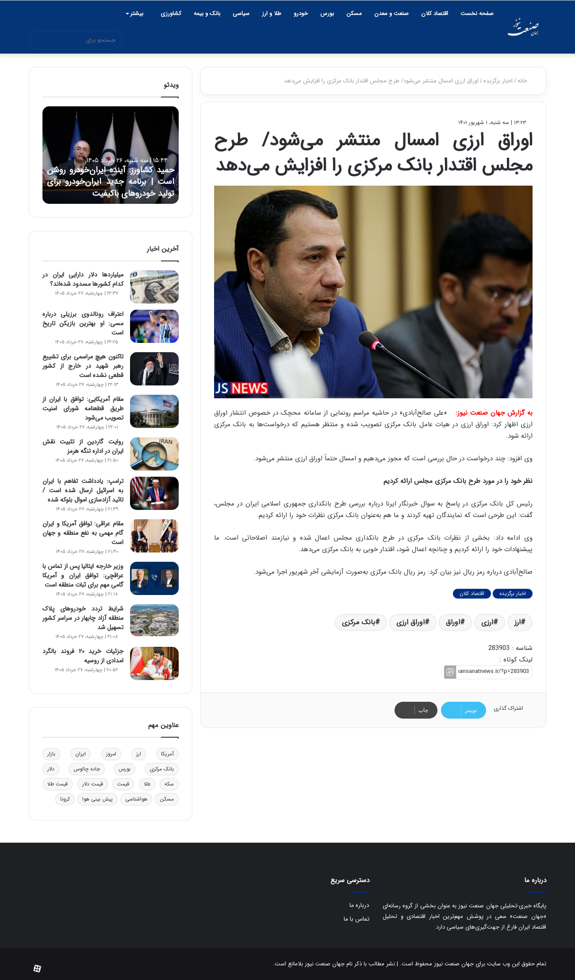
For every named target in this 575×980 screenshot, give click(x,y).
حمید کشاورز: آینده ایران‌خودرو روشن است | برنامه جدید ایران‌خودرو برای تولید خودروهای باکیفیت (110, 174)
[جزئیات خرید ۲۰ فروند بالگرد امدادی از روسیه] (154, 663)
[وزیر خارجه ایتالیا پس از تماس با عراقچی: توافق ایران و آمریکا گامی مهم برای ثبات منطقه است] (154, 578)
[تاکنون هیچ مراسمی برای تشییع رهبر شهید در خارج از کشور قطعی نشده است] (154, 368)
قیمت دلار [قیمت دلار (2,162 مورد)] (92, 784)
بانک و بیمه (207, 13)
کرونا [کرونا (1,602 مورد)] (65, 799)
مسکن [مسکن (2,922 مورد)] (167, 799)
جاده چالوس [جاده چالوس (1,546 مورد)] (86, 769)
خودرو (301, 13)
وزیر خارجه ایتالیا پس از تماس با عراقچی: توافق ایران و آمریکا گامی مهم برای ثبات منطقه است (82, 575)
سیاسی (241, 13)
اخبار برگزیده (498, 81)
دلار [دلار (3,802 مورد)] (50, 769)
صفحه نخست (477, 13)
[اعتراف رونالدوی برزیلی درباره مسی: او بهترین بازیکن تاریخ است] (154, 326)
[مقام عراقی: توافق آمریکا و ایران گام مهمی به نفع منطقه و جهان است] (154, 535)
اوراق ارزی (410, 622)
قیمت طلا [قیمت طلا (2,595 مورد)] (57, 784)
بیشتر (136, 13)
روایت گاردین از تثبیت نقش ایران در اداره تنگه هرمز (82, 446)
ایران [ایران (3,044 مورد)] (80, 754)
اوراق (453, 622)
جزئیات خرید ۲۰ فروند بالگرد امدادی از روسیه (82, 655)
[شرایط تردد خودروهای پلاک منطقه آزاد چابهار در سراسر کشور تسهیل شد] (154, 620)
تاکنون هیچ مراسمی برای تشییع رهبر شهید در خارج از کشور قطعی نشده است (82, 366)
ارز (517, 622)
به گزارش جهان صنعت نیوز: (494, 413)
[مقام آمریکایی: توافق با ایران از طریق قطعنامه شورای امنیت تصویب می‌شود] (154, 411)
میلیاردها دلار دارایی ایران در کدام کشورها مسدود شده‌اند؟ (82, 279)
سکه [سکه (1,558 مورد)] (169, 784)
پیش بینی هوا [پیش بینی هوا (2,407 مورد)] (97, 799)
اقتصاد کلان (434, 13)
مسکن (354, 13)
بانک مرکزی (358, 622)
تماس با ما (356, 919)
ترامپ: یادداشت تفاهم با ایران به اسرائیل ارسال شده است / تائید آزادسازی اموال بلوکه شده (82, 490)
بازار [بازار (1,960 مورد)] (51, 754)
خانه (526, 81)
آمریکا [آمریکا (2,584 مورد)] (167, 754)
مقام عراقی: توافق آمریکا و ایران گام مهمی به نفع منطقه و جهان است (82, 533)
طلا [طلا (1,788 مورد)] (147, 784)
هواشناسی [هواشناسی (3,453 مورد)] (136, 799)
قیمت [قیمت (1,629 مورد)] (123, 784)
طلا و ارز (271, 13)
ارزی (487, 622)
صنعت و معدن (391, 13)
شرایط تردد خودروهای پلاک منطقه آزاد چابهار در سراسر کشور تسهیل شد (82, 618)
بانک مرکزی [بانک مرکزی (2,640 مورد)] (162, 769)
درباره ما (359, 905)
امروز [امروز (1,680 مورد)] (111, 754)
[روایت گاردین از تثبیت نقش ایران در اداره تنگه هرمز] (154, 454)
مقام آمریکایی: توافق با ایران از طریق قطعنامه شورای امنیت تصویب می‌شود (82, 408)
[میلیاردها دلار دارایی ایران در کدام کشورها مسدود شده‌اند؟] (154, 286)
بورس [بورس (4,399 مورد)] (124, 769)
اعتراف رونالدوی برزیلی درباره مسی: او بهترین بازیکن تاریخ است (82, 323)
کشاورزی (171, 13)
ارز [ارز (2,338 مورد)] (138, 754)
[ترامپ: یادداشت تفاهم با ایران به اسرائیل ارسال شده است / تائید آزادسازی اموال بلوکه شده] (154, 493)
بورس (327, 13)
